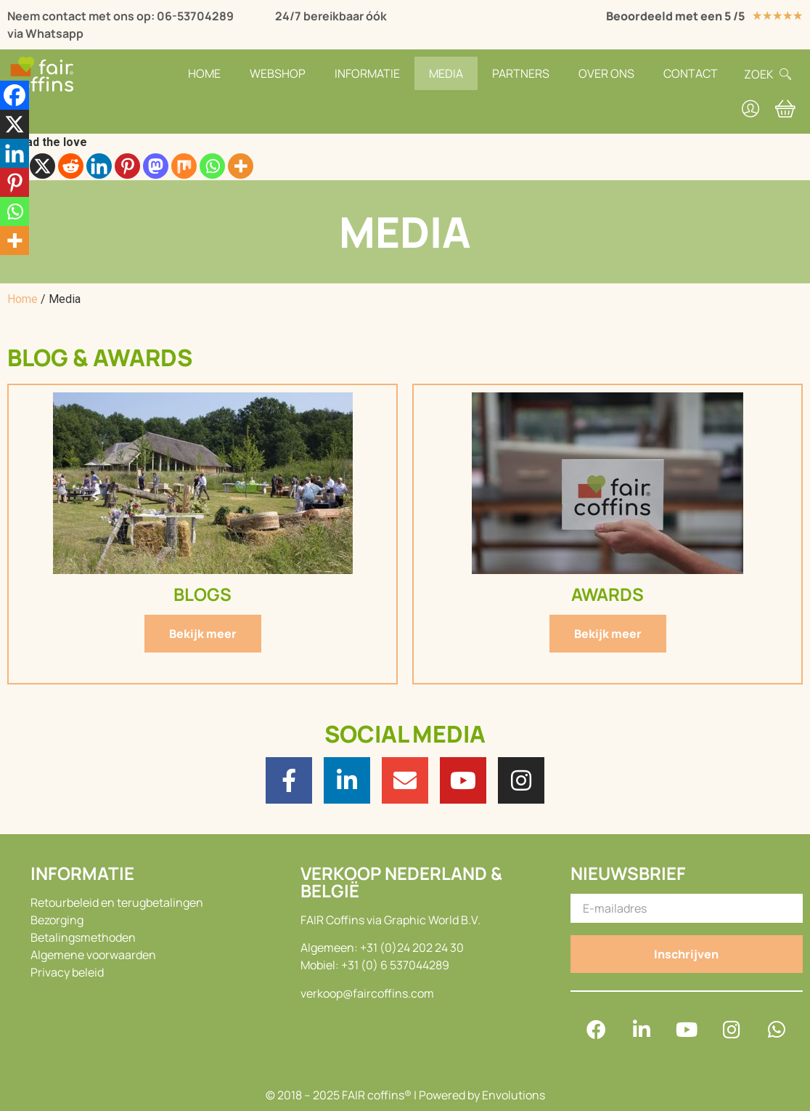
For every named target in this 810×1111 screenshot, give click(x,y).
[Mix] (184, 166)
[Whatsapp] (212, 166)
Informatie (367, 73)
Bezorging (56, 920)
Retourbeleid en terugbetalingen (116, 902)
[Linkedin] (99, 166)
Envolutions (513, 1095)
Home (204, 73)
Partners (520, 73)
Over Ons (606, 73)
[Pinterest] (127, 166)
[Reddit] (70, 166)
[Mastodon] (155, 166)
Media (446, 73)
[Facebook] (14, 95)
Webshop (278, 73)
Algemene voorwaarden (93, 955)
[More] (240, 166)
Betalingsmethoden (83, 937)
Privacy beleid (67, 972)
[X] (42, 166)
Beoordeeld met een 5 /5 (675, 16)
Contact (690, 73)
